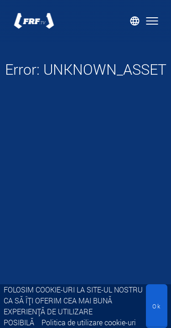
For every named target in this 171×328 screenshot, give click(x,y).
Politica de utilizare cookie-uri (88, 322)
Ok (156, 306)
